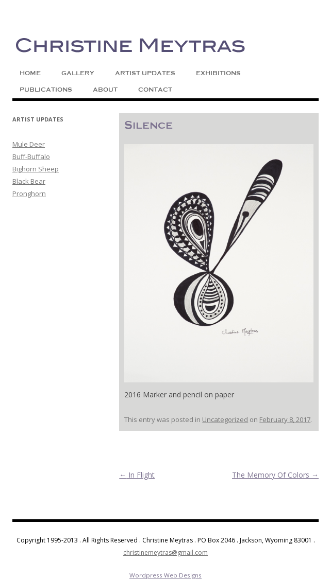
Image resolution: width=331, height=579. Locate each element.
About (105, 89)
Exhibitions (218, 73)
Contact (155, 89)
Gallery (77, 73)
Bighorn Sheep (35, 168)
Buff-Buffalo (31, 156)
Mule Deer (28, 144)
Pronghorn (29, 193)
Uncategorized (225, 419)
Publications (46, 89)
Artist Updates (145, 73)
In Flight (137, 475)
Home (30, 73)
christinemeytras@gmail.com (165, 552)
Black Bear (28, 181)
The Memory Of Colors (275, 475)
